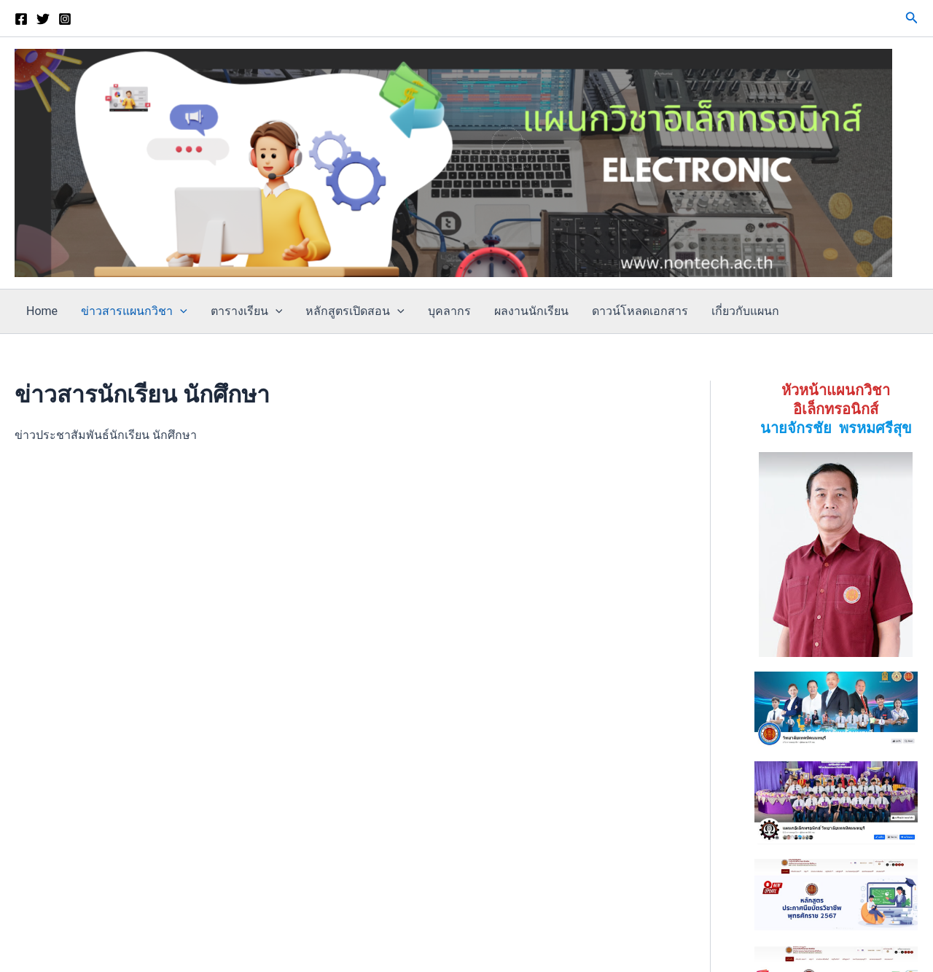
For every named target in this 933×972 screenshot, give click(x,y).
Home (42, 311)
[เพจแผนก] (21, 19)
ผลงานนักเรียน (531, 311)
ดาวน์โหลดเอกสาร (640, 311)
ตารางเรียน (247, 311)
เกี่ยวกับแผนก (745, 311)
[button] (911, 18)
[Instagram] (64, 19)
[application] (180, 311)
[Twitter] (43, 19)
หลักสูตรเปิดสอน (355, 311)
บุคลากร (449, 311)
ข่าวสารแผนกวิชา (134, 311)
